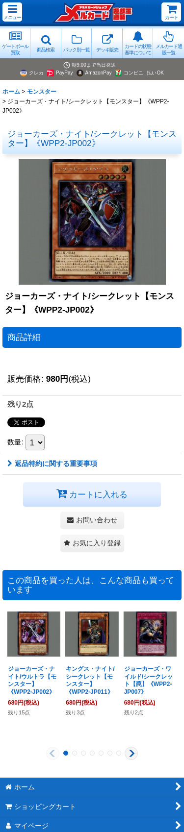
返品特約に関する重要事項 (52, 463)
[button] (12, 12)
